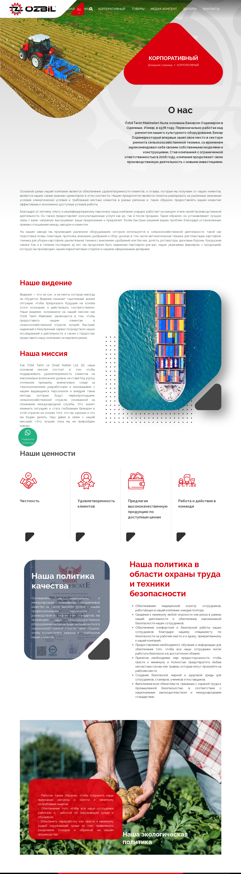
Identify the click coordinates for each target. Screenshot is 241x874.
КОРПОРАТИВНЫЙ (111, 9)
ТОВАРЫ (138, 9)
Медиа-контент (164, 9)
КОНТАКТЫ (211, 9)
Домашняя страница (160, 65)
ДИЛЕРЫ (190, 9)
